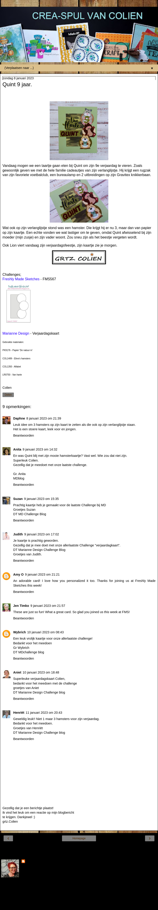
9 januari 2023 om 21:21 (42, 574)
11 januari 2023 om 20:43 (44, 712)
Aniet (17, 672)
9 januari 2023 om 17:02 (41, 534)
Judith (18, 534)
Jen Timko (21, 605)
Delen (8, 394)
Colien (31, 862)
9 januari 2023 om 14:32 (40, 449)
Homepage (79, 838)
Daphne (19, 418)
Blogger (95, 905)
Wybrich (19, 632)
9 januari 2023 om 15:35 (41, 499)
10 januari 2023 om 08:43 (45, 632)
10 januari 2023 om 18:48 (41, 672)
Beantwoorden (23, 435)
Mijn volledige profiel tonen (20, 896)
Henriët (18, 712)
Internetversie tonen (79, 847)
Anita (17, 449)
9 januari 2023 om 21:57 (47, 605)
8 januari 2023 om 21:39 (43, 418)
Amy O (18, 574)
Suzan (18, 499)
